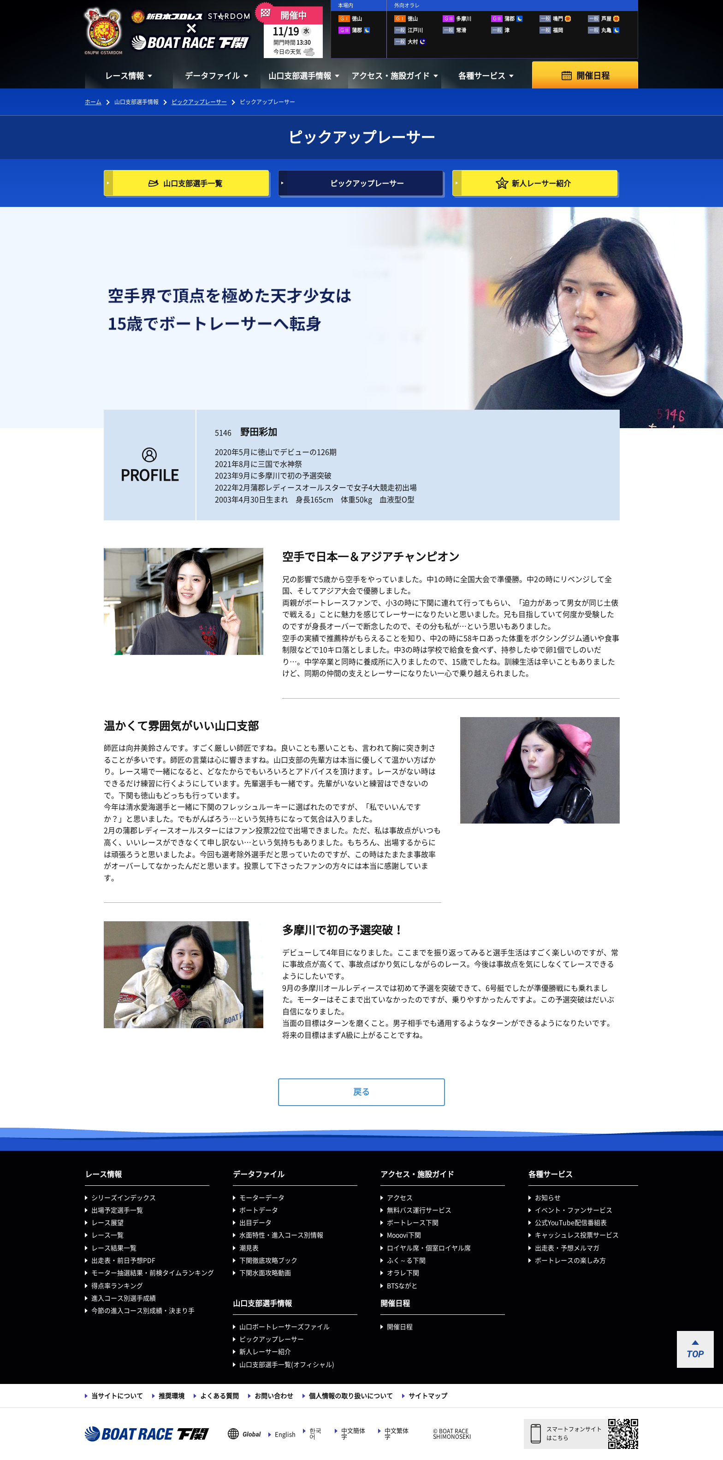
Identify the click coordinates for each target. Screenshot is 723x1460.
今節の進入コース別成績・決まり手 (143, 1310)
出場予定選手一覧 (117, 1210)
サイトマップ (428, 1396)
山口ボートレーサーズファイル (284, 1327)
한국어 (315, 1434)
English (285, 1434)
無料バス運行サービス (419, 1210)
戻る (361, 1092)
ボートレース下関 (413, 1222)
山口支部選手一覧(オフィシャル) (286, 1364)
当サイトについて (117, 1396)
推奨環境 (171, 1396)
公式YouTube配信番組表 (571, 1222)
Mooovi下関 (404, 1235)
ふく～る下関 (406, 1260)
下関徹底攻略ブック (268, 1260)
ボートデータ (258, 1210)
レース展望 (107, 1222)
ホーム (93, 102)
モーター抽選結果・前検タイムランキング (152, 1273)
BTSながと (402, 1286)
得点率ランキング (117, 1286)
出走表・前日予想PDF (123, 1260)
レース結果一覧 (113, 1248)
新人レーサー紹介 (265, 1351)
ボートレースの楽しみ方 (570, 1260)
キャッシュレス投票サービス (577, 1235)
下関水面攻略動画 (265, 1273)
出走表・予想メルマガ (567, 1248)
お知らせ (548, 1198)
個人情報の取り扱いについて (351, 1396)
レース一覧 (107, 1235)
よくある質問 (219, 1396)
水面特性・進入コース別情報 (281, 1235)
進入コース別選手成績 (123, 1298)
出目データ (255, 1222)
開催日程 (593, 75)
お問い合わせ (274, 1396)
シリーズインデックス (123, 1198)
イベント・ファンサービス (573, 1210)
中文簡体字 (353, 1434)
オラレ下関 (403, 1273)
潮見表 (249, 1248)
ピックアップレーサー (199, 102)
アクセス (400, 1198)
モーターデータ (261, 1198)
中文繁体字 (397, 1434)
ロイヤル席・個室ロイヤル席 (429, 1248)
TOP (695, 1354)
